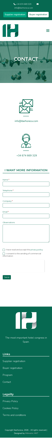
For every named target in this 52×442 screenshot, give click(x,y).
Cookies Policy (10, 408)
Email (6, 212)
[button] (47, 30)
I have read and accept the (23, 250)
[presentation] (23, 265)
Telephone (8, 190)
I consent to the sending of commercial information (22, 254)
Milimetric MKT (31, 433)
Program (7, 375)
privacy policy (36, 250)
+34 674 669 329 (23, 4)
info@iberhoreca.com (23, 8)
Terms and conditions (14, 415)
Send (6, 277)
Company (8, 201)
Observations (9, 222)
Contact (7, 382)
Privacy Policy (10, 401)
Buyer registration (38, 14)
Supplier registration (15, 14)
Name (6, 180)
